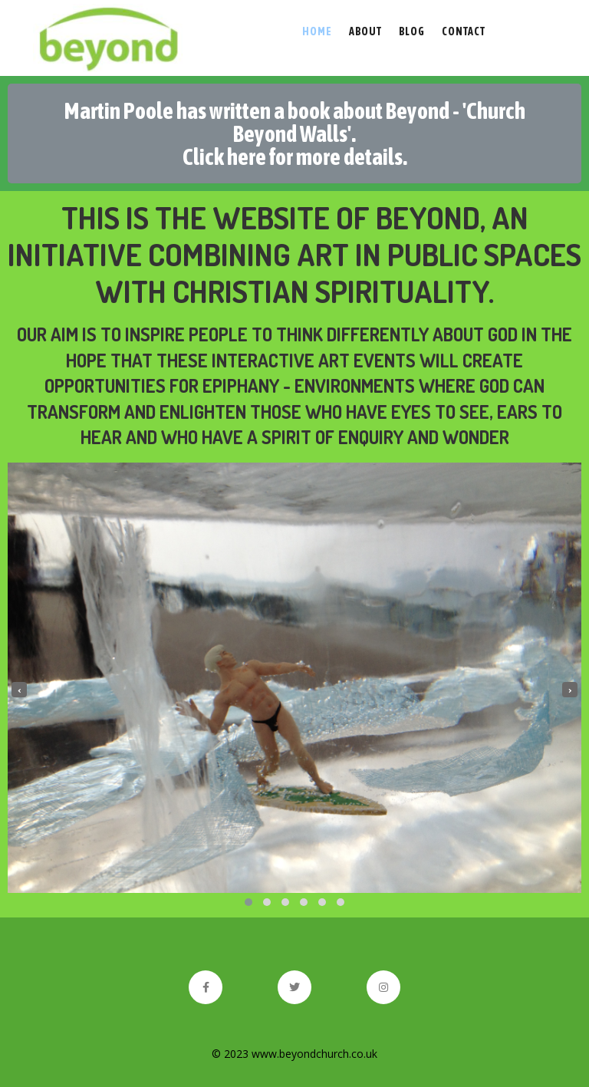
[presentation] (19, 689)
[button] (248, 902)
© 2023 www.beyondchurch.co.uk (294, 1053)
